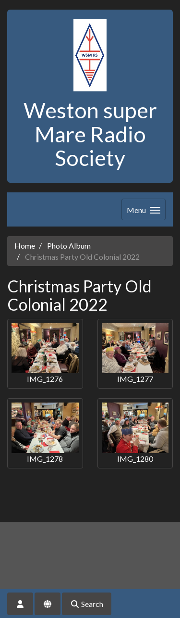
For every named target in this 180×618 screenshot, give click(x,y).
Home (24, 245)
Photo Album (69, 245)
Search (86, 603)
